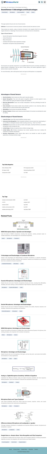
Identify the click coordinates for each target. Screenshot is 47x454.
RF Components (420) (28, 167)
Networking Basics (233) (29, 170)
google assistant (22, 442)
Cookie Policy (24, 449)
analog (17, 382)
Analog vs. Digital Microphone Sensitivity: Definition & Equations (19, 375)
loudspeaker (11, 429)
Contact (36, 449)
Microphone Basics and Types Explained (12, 399)
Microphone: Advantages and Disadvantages (13, 352)
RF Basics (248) (5, 170)
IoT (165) (26, 172)
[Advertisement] (23, 18)
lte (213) (25, 207)
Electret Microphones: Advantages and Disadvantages (16, 304)
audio (28, 12)
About (10, 449)
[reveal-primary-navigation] (45, 2)
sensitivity (11, 382)
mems (3, 238)
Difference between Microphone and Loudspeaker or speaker (18, 423)
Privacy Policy (16, 449)
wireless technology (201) (7, 209)
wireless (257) (27, 202)
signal (15, 358)
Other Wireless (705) (6, 167)
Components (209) (6, 172)
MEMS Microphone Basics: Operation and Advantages (16, 231)
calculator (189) (27, 209)
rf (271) (3, 202)
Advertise (31, 449)
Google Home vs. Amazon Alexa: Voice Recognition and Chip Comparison (21, 435)
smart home (14, 442)
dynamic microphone (13, 287)
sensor (33, 12)
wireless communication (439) (8, 199)
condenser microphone (6, 263)
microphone (12, 12)
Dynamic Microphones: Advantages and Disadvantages (16, 280)
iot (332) (26, 199)
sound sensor (4, 12)
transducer (16, 238)
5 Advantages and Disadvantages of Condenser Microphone (18, 255)
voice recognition (20, 12)
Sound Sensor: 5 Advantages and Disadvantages (18, 7)
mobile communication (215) (8, 207)
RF (9, 2)
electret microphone (6, 311)
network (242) (5, 204)
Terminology (4, 7)
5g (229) (26, 204)
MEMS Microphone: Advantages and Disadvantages (15, 328)
